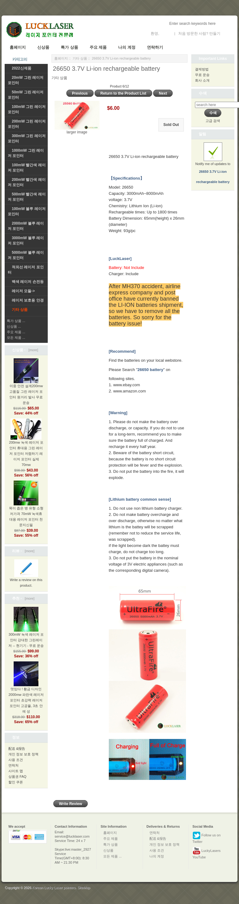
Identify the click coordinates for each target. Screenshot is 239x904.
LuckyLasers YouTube (207, 853)
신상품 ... (14, 326)
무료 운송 (202, 75)
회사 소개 (202, 80)
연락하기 (155, 47)
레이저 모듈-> (23, 291)
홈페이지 (18, 47)
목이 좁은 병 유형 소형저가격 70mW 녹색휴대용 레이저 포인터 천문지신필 (26, 509)
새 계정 (227, 33)
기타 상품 (80, 58)
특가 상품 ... (16, 321)
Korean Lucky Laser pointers (54, 887)
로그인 (165, 33)
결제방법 (202, 69)
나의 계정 (126, 47)
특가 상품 (69, 47)
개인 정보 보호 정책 (23, 754)
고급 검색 (213, 121)
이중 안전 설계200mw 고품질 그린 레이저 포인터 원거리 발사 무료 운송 (26, 387)
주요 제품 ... (16, 332)
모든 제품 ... (16, 337)
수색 (203, 93)
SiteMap (83, 887)
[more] (32, 350)
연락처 (13, 765)
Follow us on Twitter (207, 837)
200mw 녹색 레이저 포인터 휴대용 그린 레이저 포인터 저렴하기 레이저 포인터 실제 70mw (26, 447)
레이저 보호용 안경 (28, 300)
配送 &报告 (16, 748)
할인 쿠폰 (15, 782)
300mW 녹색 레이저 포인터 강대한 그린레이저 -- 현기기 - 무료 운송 (26, 632)
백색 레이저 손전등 (28, 282)
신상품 (43, 47)
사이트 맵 (15, 771)
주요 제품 (98, 47)
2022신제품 (21, 68)
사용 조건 (15, 760)
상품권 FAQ (17, 776)
